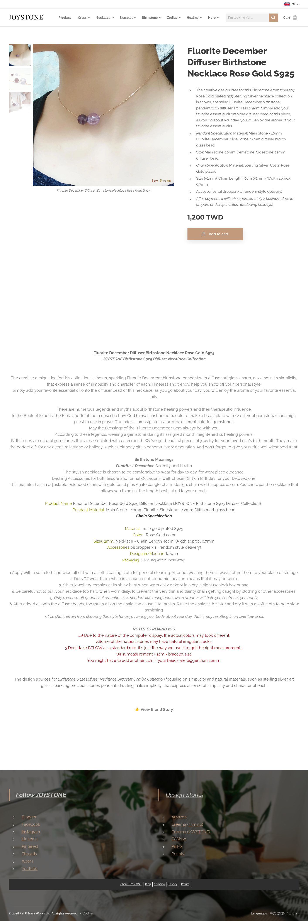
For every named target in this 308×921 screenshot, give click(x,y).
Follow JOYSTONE (41, 794)
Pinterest (30, 846)
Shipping (159, 884)
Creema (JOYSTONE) (191, 831)
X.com (27, 861)
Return (185, 884)
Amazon (179, 817)
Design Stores (184, 794)
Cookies (88, 913)
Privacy (172, 884)
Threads (29, 853)
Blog (148, 884)
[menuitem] (64, 17)
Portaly (178, 853)
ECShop (179, 839)
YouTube (29, 868)
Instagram (31, 831)
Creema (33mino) (187, 824)
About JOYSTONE (130, 884)
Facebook (31, 824)
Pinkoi (177, 846)
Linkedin (30, 839)
